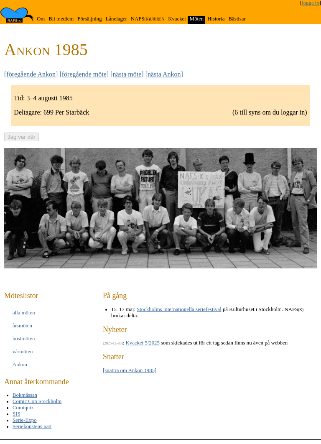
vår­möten (23, 352)
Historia (215, 19)
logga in (310, 3)
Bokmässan (25, 395)
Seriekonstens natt (32, 426)
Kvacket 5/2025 (143, 343)
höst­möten (24, 339)
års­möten (22, 326)
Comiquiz (23, 408)
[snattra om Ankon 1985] (129, 370)
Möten (197, 19)
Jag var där (22, 137)
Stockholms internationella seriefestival (179, 309)
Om (41, 19)
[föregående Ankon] (31, 74)
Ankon (20, 364)
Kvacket (177, 19)
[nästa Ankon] (164, 74)
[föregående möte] (84, 74)
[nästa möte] (127, 74)
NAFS (147, 19)
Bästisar (236, 19)
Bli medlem (61, 19)
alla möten (24, 313)
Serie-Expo (25, 420)
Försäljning (89, 19)
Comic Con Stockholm (37, 401)
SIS (16, 414)
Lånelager (116, 19)
